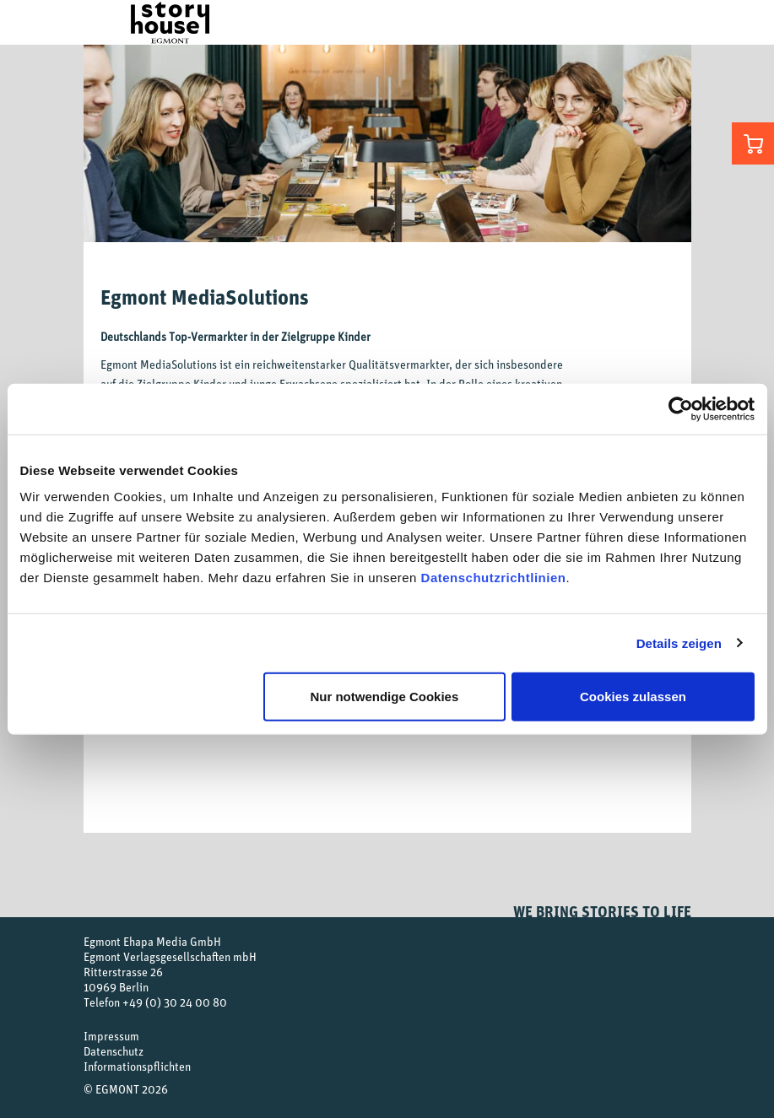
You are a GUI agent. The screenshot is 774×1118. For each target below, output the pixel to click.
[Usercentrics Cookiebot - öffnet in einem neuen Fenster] (681, 408)
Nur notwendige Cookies (384, 696)
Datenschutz (113, 1051)
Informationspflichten (137, 1066)
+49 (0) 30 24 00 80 (174, 1002)
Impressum (111, 1036)
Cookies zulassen (633, 696)
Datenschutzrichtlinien (493, 577)
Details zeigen (679, 642)
